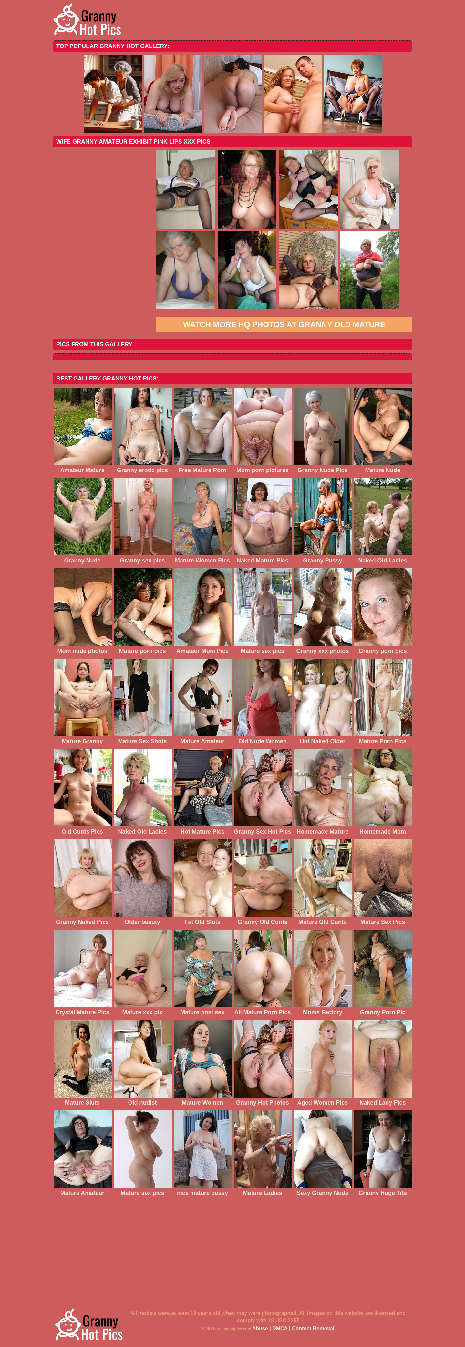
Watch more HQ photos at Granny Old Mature (284, 324)
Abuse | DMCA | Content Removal (293, 1328)
